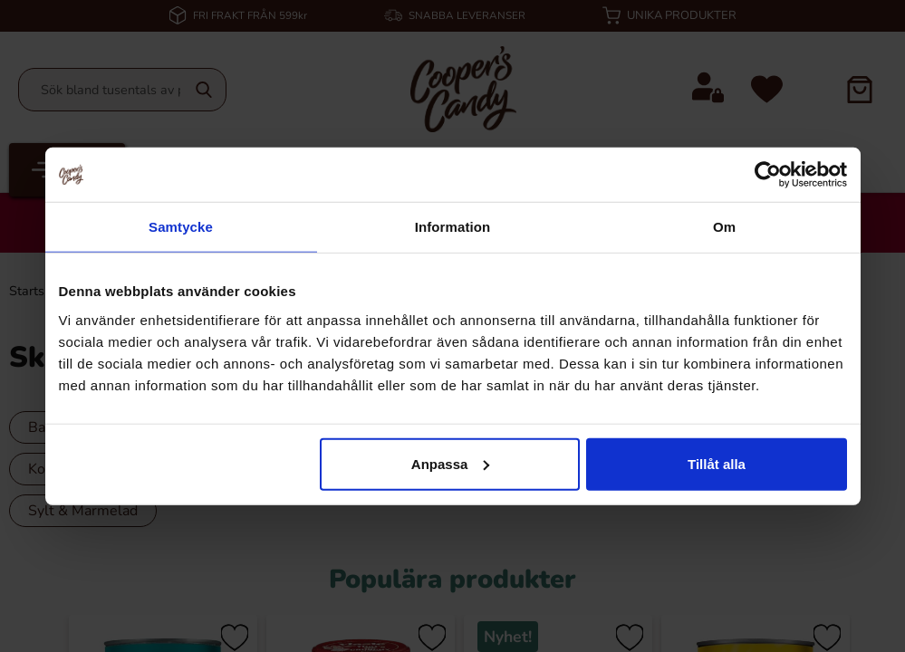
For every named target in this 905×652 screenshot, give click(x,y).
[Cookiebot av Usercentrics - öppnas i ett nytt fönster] (767, 174)
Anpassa (450, 463)
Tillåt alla (717, 463)
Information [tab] (453, 227)
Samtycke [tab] (181, 227)
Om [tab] (724, 227)
